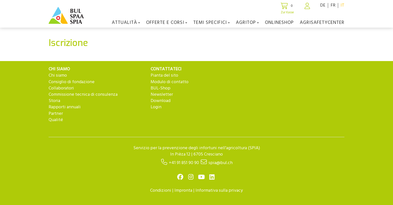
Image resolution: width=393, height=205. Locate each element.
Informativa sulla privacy (219, 190)
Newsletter (162, 94)
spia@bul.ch (221, 163)
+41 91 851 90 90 (184, 163)
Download (160, 101)
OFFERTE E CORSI (166, 22)
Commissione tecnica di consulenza (83, 94)
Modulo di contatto (169, 82)
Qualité (56, 120)
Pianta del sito (164, 75)
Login (156, 107)
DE (322, 5)
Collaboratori (61, 88)
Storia (54, 101)
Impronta (183, 190)
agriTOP (247, 22)
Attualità (126, 22)
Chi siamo (58, 75)
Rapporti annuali (65, 107)
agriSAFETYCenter (322, 22)
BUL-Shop (160, 88)
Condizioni (160, 190)
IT (342, 5)
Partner (56, 113)
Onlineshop (279, 22)
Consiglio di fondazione (71, 82)
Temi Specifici (211, 22)
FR (333, 5)
